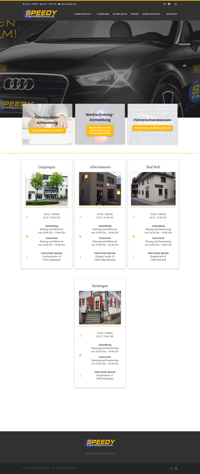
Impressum (90, 434)
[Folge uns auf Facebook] (169, 4)
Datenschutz (103, 434)
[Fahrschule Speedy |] (40, 13)
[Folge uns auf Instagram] (165, 4)
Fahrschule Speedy (39, 448)
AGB (113, 434)
